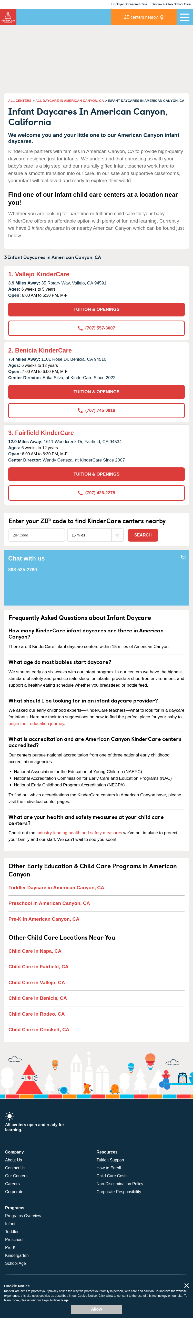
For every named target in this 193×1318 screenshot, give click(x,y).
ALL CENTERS (20, 101)
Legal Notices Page (55, 1300)
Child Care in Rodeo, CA (36, 1014)
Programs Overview (23, 1216)
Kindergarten (17, 1255)
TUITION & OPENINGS (96, 309)
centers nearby (141, 17)
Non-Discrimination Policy (120, 1184)
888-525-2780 (22, 569)
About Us (13, 1160)
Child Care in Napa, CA (35, 951)
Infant (10, 1224)
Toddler (11, 1231)
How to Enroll (109, 1168)
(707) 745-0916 (96, 410)
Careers (12, 1184)
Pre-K (10, 1247)
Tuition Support (110, 1160)
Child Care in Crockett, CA (38, 1029)
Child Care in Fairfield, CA (38, 966)
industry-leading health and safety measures (79, 832)
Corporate (14, 1192)
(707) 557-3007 (96, 328)
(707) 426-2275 (96, 492)
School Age (15, 1263)
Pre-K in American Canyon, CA (43, 919)
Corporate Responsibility (119, 1192)
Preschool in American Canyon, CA (49, 903)
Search (143, 535)
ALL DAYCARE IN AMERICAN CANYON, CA (69, 101)
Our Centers (16, 1176)
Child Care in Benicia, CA (37, 998)
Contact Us (15, 1168)
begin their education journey (36, 723)
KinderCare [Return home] (8, 17)
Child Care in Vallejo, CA (36, 982)
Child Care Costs (112, 1176)
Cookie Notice (87, 1296)
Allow (96, 1309)
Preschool (14, 1239)
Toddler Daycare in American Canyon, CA (56, 887)
